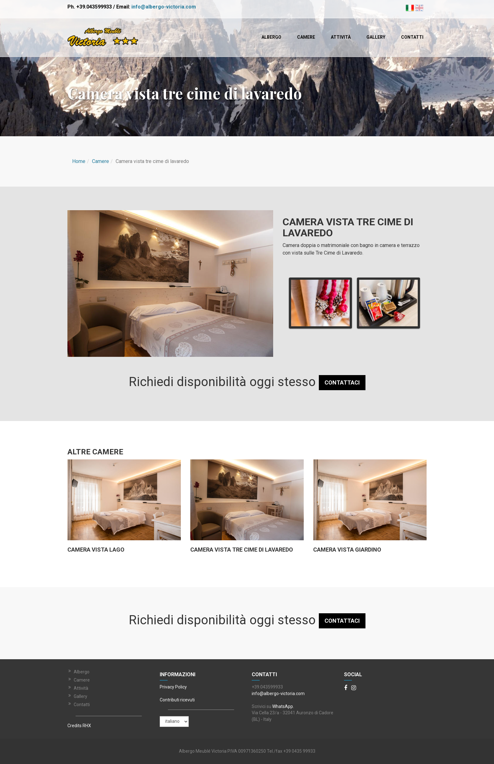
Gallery (375, 37)
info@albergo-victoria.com (163, 7)
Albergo (271, 37)
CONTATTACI (342, 382)
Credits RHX (79, 725)
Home (78, 161)
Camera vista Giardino (347, 550)
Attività (341, 37)
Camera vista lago (95, 550)
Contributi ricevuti (177, 699)
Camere (306, 37)
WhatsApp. (283, 706)
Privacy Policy (173, 686)
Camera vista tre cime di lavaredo (241, 550)
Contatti (412, 37)
